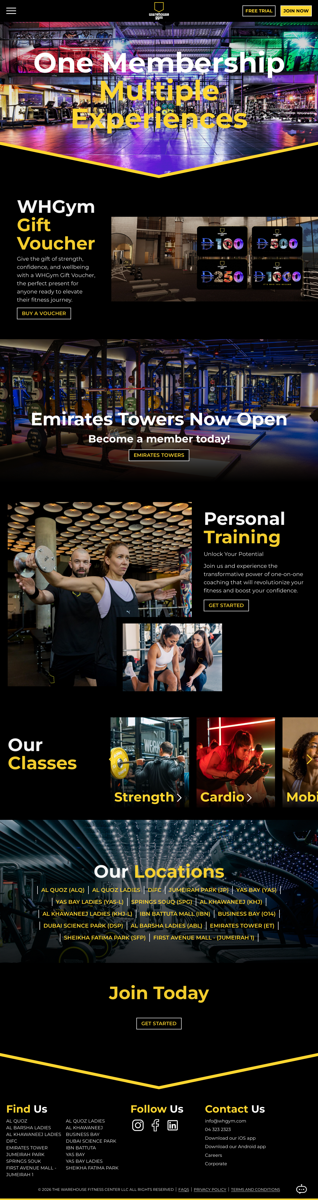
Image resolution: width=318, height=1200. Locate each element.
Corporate (216, 1163)
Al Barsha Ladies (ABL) (166, 925)
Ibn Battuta (81, 1148)
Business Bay (82, 1134)
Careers (213, 1155)
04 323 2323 (218, 1129)
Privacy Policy (210, 1189)
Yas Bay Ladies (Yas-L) (90, 902)
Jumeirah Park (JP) (199, 890)
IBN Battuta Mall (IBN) (175, 913)
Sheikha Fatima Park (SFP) (105, 937)
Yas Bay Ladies (84, 1161)
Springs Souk (23, 1161)
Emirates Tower (27, 1148)
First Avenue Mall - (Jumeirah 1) (203, 937)
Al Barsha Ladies (28, 1127)
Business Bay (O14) (247, 913)
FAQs (183, 1189)
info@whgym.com (225, 1121)
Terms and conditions (255, 1189)
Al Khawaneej (84, 1127)
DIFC (154, 890)
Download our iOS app (230, 1138)
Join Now (296, 11)
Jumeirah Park (25, 1154)
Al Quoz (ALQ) (63, 890)
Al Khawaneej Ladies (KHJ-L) (87, 913)
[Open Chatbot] (301, 1189)
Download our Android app (235, 1146)
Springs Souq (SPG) (161, 902)
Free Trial (259, 11)
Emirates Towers (159, 455)
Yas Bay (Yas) (256, 890)
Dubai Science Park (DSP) (83, 925)
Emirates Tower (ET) (242, 925)
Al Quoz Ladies (116, 890)
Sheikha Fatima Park (92, 1168)
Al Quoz (16, 1121)
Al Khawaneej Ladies (33, 1134)
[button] (112, 759)
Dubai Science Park (91, 1141)
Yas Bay (75, 1154)
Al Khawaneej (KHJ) (231, 902)
